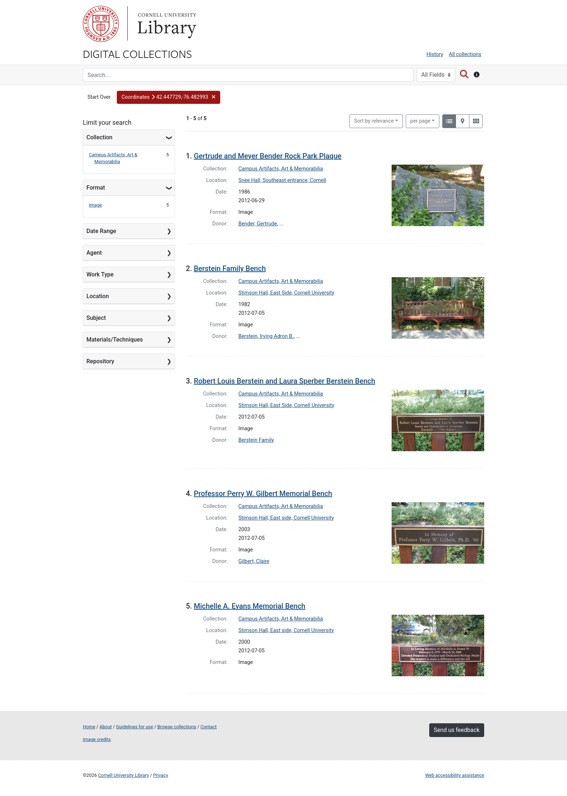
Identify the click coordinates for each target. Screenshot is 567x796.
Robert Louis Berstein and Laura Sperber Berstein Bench (284, 381)
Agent (94, 252)
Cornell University (101, 24)
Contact (208, 726)
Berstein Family (256, 440)
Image (95, 205)
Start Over (99, 97)
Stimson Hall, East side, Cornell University (286, 518)
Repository (100, 361)
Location (97, 296)
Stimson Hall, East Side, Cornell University (286, 293)
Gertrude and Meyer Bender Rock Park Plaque (267, 156)
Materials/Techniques (114, 339)
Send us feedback (456, 730)
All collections (465, 54)
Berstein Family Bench (230, 268)
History (435, 54)
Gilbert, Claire (253, 561)
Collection (99, 137)
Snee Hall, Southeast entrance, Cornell (282, 180)
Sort (374, 121)
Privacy (160, 775)
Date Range (101, 231)
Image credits (97, 739)
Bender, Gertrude (257, 224)
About (105, 726)
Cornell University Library (123, 775)
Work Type (100, 274)
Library (166, 24)
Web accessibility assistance (454, 775)
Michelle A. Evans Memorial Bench (250, 606)
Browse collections (176, 726)
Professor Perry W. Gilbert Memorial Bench (263, 493)
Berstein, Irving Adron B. (266, 336)
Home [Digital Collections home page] (89, 726)
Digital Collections (137, 53)
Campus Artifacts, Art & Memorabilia (280, 169)
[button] (168, 97)
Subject (96, 317)
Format (95, 187)
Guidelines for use (134, 726)
